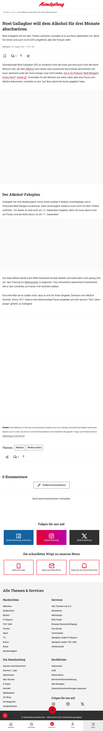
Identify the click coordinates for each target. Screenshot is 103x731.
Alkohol (30, 69)
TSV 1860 (7, 624)
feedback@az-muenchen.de (13, 436)
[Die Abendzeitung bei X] (84, 537)
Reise (5, 646)
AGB (54, 670)
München (7, 606)
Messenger (57, 615)
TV (4, 637)
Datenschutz (57, 675)
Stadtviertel (8, 610)
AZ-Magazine (9, 702)
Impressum (57, 666)
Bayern (6, 615)
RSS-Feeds (57, 619)
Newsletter (57, 610)
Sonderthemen (10, 706)
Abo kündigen (58, 684)
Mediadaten (8, 693)
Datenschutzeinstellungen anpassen (69, 688)
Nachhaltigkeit (10, 651)
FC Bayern (8, 619)
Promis (13, 12)
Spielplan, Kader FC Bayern (64, 637)
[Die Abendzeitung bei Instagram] (51, 537)
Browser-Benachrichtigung (64, 624)
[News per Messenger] (19, 567)
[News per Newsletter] (51, 567)
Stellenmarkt (58, 646)
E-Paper (7, 684)
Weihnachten (31, 282)
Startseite (6, 12)
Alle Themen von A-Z (61, 606)
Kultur (6, 642)
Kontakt (6, 688)
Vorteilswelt (57, 633)
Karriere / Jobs (10, 670)
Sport (5, 633)
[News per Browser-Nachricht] (84, 567)
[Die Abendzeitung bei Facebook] (19, 537)
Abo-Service (8, 679)
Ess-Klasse (57, 628)
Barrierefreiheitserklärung (64, 679)
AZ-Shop (7, 697)
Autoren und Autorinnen (14, 666)
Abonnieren (8, 675)
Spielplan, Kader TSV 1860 (64, 642)
